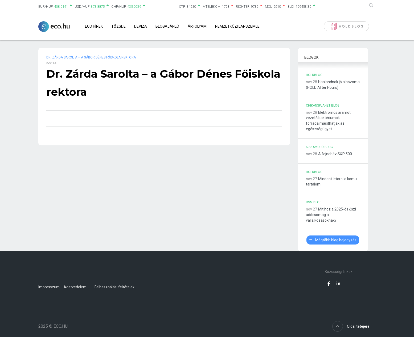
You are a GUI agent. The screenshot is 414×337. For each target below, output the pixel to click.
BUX (291, 7)
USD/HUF (82, 7)
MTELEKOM (211, 7)
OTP (182, 7)
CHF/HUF (118, 7)
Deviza (140, 26)
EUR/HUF (45, 7)
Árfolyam (197, 26)
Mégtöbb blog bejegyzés (332, 240)
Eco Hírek (94, 26)
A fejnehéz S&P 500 (335, 154)
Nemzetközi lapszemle (237, 26)
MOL (268, 7)
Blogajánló (167, 26)
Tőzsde (118, 26)
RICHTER (242, 7)
